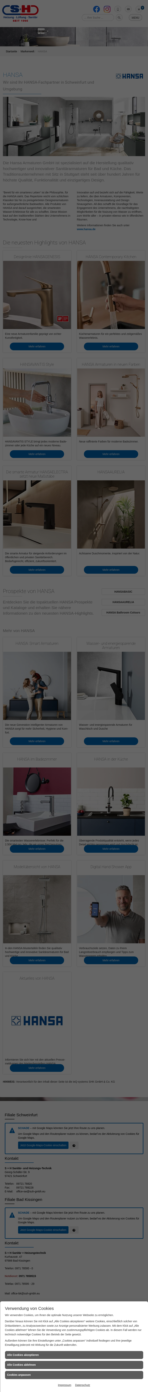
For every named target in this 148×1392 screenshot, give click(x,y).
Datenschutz (82, 1385)
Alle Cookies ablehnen (21, 1364)
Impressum (64, 1385)
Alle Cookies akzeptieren (23, 1354)
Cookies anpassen (19, 1374)
